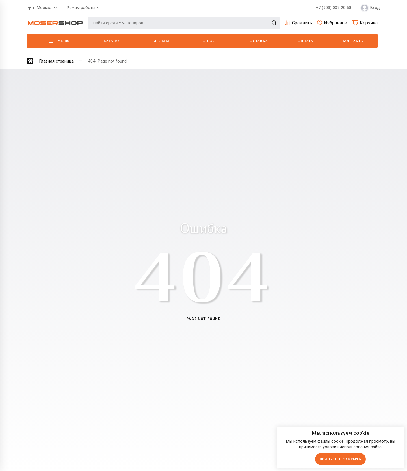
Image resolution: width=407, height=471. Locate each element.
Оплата (305, 41)
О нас (209, 41)
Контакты (353, 41)
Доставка (257, 41)
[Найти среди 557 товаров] (184, 23)
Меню (58, 41)
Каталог (113, 41)
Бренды (161, 41)
